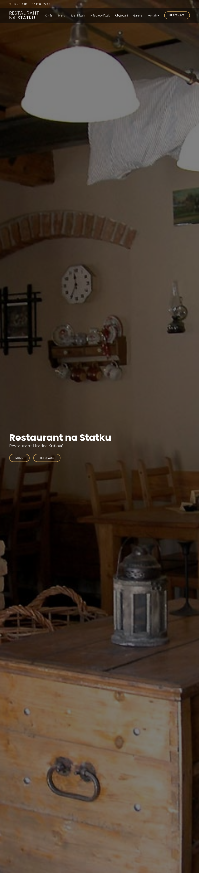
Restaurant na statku (24, 15)
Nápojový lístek (100, 15)
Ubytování (121, 15)
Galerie (137, 15)
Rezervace (48, 457)
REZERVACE (177, 15)
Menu (61, 15)
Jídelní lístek (78, 15)
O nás (48, 15)
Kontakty (153, 15)
